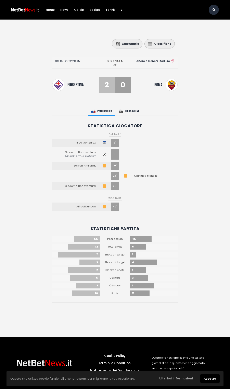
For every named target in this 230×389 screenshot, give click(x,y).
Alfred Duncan (86, 206)
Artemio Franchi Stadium (153, 61)
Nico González (86, 143)
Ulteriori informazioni (176, 378)
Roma (158, 84)
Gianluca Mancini (145, 176)
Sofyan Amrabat (85, 166)
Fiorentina (75, 84)
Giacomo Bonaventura (80, 152)
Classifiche (159, 43)
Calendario (127, 43)
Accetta (210, 379)
